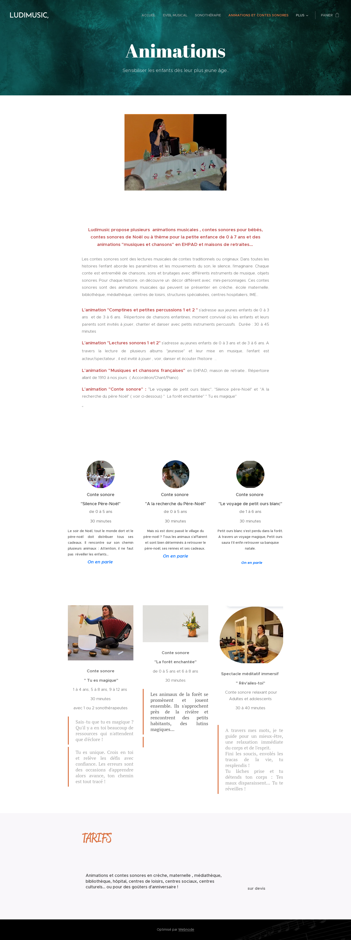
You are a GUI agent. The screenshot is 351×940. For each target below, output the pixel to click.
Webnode (186, 929)
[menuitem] (149, 15)
